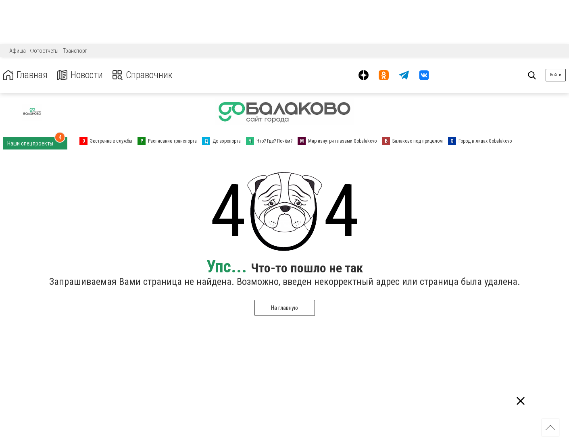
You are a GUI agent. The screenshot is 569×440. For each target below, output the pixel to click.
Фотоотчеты (44, 51)
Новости (80, 75)
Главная (25, 75)
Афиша (17, 51)
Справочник (143, 75)
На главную (284, 308)
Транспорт (75, 51)
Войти (555, 74)
